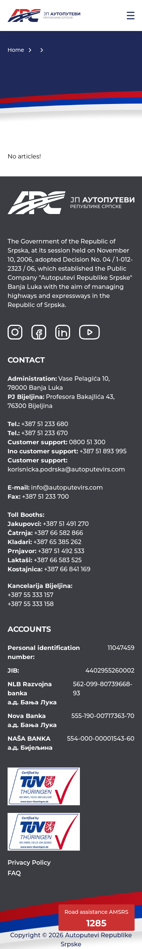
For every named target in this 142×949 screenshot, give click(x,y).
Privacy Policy (29, 862)
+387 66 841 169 (49, 569)
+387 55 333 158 (31, 604)
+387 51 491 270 (48, 523)
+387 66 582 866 (45, 533)
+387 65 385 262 (44, 542)
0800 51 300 (57, 442)
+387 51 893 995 (67, 451)
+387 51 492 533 (46, 551)
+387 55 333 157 (30, 595)
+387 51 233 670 (38, 433)
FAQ (14, 873)
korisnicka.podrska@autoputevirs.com (70, 464)
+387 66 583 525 (45, 560)
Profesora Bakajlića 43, (71, 402)
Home (16, 50)
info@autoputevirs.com (55, 487)
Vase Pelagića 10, (71, 383)
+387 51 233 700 (38, 496)
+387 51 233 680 (38, 424)
